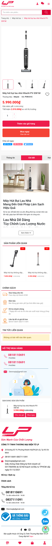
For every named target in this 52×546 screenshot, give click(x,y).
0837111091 (14, 498)
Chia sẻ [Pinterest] (17, 144)
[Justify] (46, 12)
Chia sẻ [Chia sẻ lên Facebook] (7, 144)
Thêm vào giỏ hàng (26, 123)
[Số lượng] (7, 116)
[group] (26, 53)
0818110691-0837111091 (16, 456)
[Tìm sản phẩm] (21, 12)
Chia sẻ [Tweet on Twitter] (28, 144)
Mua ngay (25, 133)
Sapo (31, 535)
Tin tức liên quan (12, 329)
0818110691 (16, 354)
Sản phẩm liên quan (15, 243)
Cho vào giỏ (19, 414)
